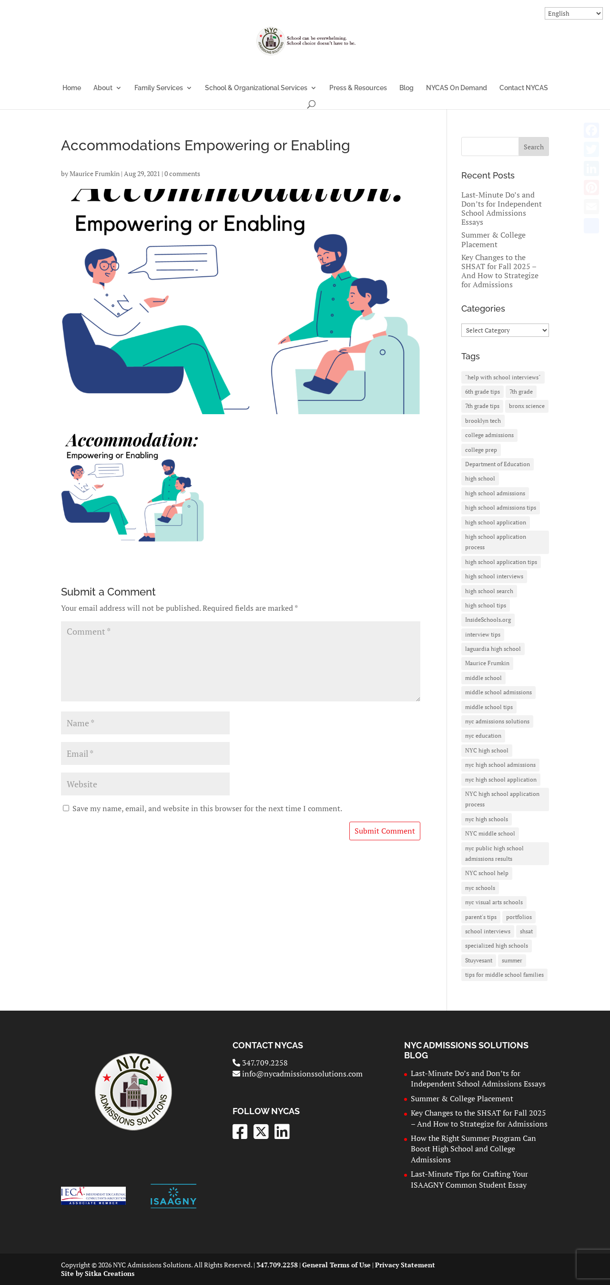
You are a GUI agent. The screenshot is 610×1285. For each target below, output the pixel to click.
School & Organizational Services (256, 88)
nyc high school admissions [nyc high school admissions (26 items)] (500, 764)
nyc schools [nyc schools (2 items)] (480, 887)
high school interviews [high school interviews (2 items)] (494, 576)
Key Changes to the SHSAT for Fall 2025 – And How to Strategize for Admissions (500, 271)
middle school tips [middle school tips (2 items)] (489, 706)
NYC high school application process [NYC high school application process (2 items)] (502, 799)
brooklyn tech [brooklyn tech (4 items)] (483, 420)
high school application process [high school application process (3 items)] (495, 542)
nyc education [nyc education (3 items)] (483, 735)
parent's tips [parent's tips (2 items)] (481, 916)
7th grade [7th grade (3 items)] (521, 391)
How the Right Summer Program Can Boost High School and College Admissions (473, 1149)
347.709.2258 (260, 1062)
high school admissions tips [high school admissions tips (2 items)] (500, 507)
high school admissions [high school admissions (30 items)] (495, 493)
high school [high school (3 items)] (480, 478)
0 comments (182, 173)
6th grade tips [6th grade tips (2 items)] (482, 391)
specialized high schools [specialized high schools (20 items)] (496, 945)
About (102, 88)
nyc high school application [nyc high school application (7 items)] (501, 779)
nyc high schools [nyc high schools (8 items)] (486, 819)
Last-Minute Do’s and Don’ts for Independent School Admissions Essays (501, 208)
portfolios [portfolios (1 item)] (519, 916)
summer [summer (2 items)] (512, 960)
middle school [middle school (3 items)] (483, 677)
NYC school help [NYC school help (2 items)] (486, 873)
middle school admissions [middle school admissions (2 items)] (498, 692)
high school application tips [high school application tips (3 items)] (501, 561)
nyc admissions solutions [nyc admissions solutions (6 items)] (497, 721)
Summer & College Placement (493, 239)
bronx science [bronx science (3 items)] (527, 405)
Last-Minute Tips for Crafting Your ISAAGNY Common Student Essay (469, 1179)
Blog (406, 88)
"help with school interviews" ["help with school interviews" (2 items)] (503, 377)
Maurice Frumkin (95, 173)
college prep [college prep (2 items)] (481, 449)
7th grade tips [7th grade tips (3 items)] (482, 405)
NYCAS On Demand (456, 88)
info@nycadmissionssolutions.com (298, 1073)
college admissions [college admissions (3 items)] (489, 435)
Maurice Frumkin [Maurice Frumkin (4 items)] (487, 663)
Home (71, 88)
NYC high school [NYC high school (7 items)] (486, 750)
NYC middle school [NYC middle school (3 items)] (490, 833)
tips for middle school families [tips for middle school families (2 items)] (504, 974)
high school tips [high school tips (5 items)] (485, 605)
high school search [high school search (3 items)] (489, 591)
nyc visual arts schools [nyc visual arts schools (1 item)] (494, 902)
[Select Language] (574, 13)
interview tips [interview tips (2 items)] (482, 634)
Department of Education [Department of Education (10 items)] (497, 464)
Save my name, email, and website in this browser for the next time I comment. (207, 808)
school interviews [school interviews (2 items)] (487, 931)
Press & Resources (358, 88)
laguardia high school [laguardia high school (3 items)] (493, 648)
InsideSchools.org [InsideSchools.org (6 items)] (488, 619)
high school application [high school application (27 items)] (495, 522)
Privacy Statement (405, 1264)
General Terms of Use (336, 1264)
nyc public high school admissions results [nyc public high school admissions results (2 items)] (494, 853)
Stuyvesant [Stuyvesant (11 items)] (478, 960)
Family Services (158, 88)
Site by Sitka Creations (97, 1273)
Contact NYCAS (523, 88)
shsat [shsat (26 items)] (526, 931)
